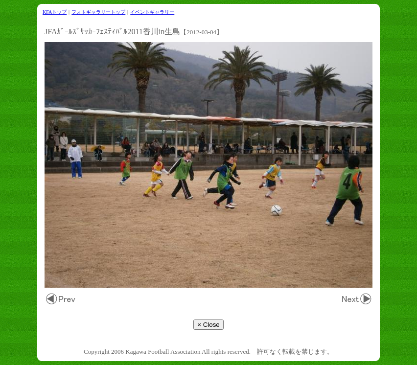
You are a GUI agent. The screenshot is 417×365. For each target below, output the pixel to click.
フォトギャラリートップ (98, 12)
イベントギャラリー (152, 12)
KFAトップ (55, 12)
